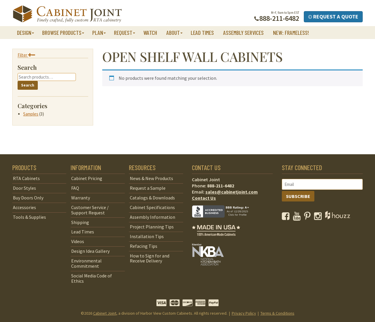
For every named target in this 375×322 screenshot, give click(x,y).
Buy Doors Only (28, 198)
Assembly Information (152, 217)
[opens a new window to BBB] (224, 222)
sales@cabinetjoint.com (231, 192)
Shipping (80, 222)
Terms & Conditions (277, 313)
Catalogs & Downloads (152, 198)
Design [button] (24, 32)
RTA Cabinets (26, 178)
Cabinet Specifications (152, 207)
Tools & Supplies (29, 217)
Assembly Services (243, 32)
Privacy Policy (244, 313)
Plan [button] (97, 32)
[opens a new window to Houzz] (337, 218)
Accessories (24, 207)
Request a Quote (333, 16)
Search (27, 85)
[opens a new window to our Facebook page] (287, 218)
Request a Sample (148, 188)
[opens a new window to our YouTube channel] (298, 218)
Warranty (80, 198)
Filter (26, 55)
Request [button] (123, 32)
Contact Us (204, 198)
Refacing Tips (143, 246)
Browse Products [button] (61, 32)
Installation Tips (147, 236)
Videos (77, 241)
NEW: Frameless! (291, 32)
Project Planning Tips (152, 227)
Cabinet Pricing (86, 178)
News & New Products (151, 178)
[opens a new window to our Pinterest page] (308, 218)
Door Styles (24, 188)
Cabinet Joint (104, 313)
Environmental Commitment (86, 263)
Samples (30, 114)
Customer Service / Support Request (90, 210)
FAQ (75, 188)
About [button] (173, 32)
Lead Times (202, 32)
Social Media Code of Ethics (91, 278)
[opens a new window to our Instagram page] (319, 218)
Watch (150, 32)
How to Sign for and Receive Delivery (149, 258)
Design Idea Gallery (90, 251)
